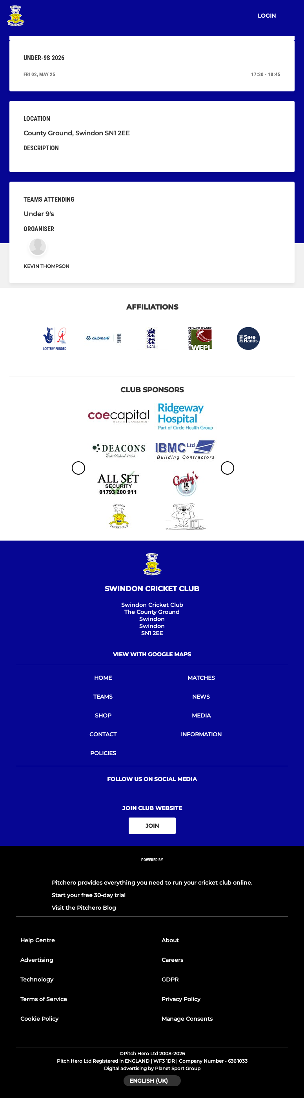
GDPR (170, 979)
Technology (36, 979)
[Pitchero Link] (152, 870)
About (170, 940)
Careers (172, 959)
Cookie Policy (39, 1018)
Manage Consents (187, 1018)
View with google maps (152, 654)
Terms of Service (43, 999)
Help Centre (37, 940)
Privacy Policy (181, 999)
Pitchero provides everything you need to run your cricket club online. (152, 882)
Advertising (36, 959)
